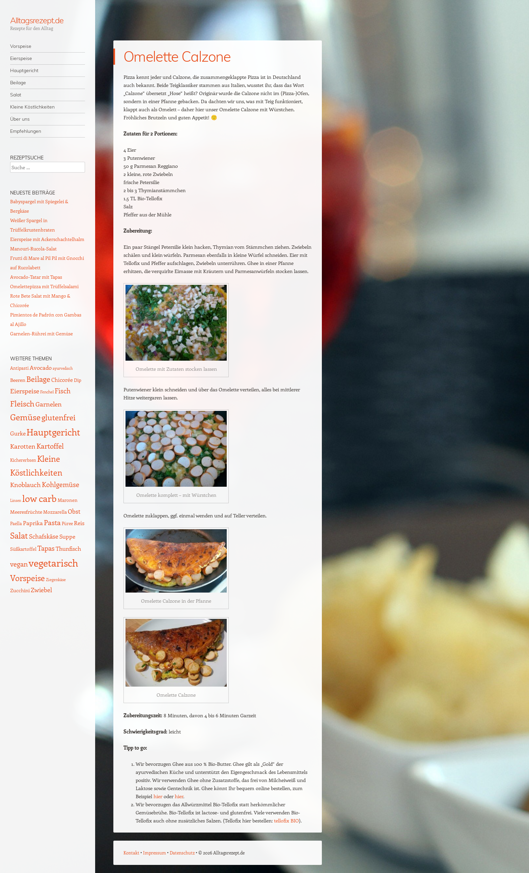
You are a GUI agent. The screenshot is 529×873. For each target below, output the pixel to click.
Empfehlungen (25, 131)
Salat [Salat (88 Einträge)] (19, 535)
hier (158, 796)
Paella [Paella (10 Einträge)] (16, 523)
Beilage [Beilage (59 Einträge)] (38, 379)
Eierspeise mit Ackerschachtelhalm (47, 239)
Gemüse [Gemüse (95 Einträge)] (25, 416)
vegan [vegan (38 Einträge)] (19, 564)
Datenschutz (182, 852)
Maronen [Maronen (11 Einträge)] (68, 500)
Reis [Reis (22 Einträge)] (79, 522)
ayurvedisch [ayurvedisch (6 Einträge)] (63, 368)
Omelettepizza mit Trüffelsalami (44, 286)
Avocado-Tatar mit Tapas (36, 277)
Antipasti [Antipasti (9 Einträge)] (19, 368)
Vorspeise (20, 46)
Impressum (154, 852)
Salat (15, 95)
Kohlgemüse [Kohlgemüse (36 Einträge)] (60, 484)
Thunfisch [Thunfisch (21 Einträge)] (68, 548)
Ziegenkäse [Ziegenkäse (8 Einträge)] (56, 579)
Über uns (20, 119)
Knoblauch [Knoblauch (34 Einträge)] (25, 484)
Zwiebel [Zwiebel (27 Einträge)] (41, 589)
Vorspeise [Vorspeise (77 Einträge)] (27, 577)
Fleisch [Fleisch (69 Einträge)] (22, 403)
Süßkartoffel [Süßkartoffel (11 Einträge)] (23, 549)
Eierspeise (21, 58)
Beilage (18, 83)
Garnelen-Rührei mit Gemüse (41, 333)
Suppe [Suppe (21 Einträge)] (67, 536)
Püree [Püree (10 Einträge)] (67, 523)
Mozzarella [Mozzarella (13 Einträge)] (55, 511)
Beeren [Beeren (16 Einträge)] (17, 379)
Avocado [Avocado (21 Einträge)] (41, 367)
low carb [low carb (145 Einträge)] (39, 498)
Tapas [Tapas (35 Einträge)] (46, 548)
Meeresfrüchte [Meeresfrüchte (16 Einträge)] (26, 511)
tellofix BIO (286, 820)
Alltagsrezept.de (36, 20)
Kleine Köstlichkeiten (32, 107)
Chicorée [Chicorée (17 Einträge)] (62, 379)
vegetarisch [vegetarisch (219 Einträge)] (53, 562)
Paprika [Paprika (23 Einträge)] (33, 523)
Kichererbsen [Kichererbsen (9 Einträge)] (23, 460)
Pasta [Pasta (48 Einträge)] (52, 522)
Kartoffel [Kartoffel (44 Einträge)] (50, 445)
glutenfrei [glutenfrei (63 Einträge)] (58, 417)
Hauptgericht (24, 70)
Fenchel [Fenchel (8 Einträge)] (47, 391)
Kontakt (131, 852)
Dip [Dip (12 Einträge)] (77, 380)
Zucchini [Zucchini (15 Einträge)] (20, 590)
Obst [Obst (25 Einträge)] (74, 511)
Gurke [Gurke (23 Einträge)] (18, 433)
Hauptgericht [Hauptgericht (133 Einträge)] (53, 432)
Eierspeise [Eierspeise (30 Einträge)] (24, 391)
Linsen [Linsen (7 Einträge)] (15, 500)
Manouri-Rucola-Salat (33, 248)
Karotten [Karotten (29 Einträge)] (22, 446)
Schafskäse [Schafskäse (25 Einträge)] (43, 536)
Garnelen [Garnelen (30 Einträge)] (48, 404)
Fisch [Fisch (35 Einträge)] (63, 390)
